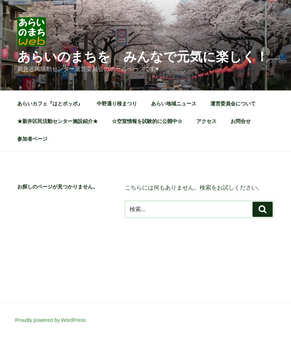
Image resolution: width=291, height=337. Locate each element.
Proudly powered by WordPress (50, 320)
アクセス (206, 121)
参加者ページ (32, 139)
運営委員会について (233, 103)
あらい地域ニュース (173, 103)
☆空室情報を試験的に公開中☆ (147, 121)
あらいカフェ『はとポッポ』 (50, 103)
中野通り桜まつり (117, 103)
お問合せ (241, 121)
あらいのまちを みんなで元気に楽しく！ (142, 56)
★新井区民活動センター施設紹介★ (57, 121)
